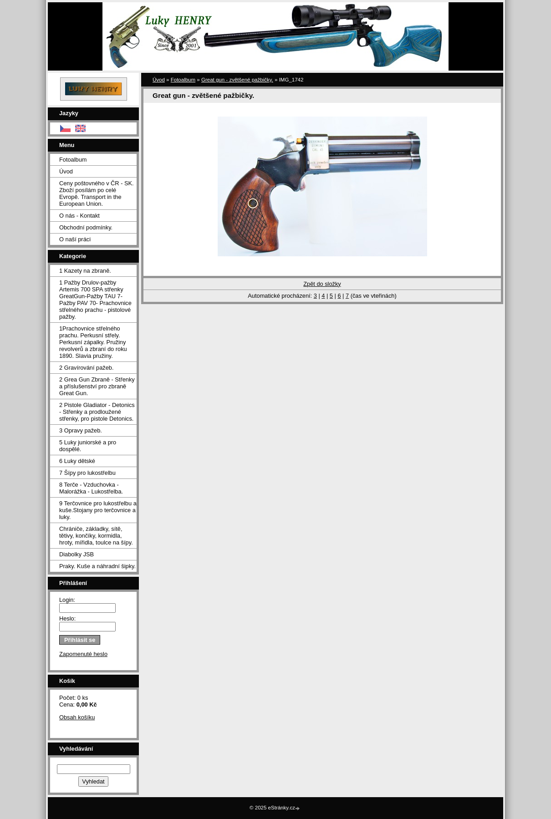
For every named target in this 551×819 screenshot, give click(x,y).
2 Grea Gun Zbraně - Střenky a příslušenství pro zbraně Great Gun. (97, 386)
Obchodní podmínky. (85, 227)
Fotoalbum (73, 159)
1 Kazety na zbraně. (85, 270)
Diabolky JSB (76, 554)
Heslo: (67, 618)
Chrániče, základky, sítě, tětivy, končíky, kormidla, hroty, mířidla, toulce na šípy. (96, 535)
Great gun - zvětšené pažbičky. (237, 79)
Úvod (66, 171)
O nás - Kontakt (79, 215)
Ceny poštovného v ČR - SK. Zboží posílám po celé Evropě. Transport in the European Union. (96, 193)
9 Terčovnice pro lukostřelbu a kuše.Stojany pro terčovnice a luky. (98, 510)
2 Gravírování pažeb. (86, 367)
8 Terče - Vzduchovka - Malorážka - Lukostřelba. (91, 488)
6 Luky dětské (77, 461)
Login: (67, 599)
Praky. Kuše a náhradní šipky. (97, 566)
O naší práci (75, 239)
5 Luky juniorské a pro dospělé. (87, 446)
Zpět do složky (322, 283)
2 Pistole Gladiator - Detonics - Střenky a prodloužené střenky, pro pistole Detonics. (97, 412)
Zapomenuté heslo (83, 654)
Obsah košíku (77, 717)
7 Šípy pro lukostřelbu (87, 472)
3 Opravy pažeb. (80, 430)
